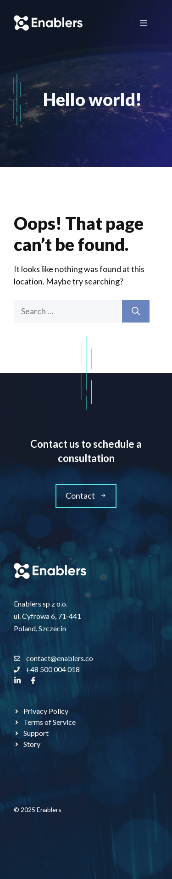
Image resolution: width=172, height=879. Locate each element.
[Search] (136, 311)
